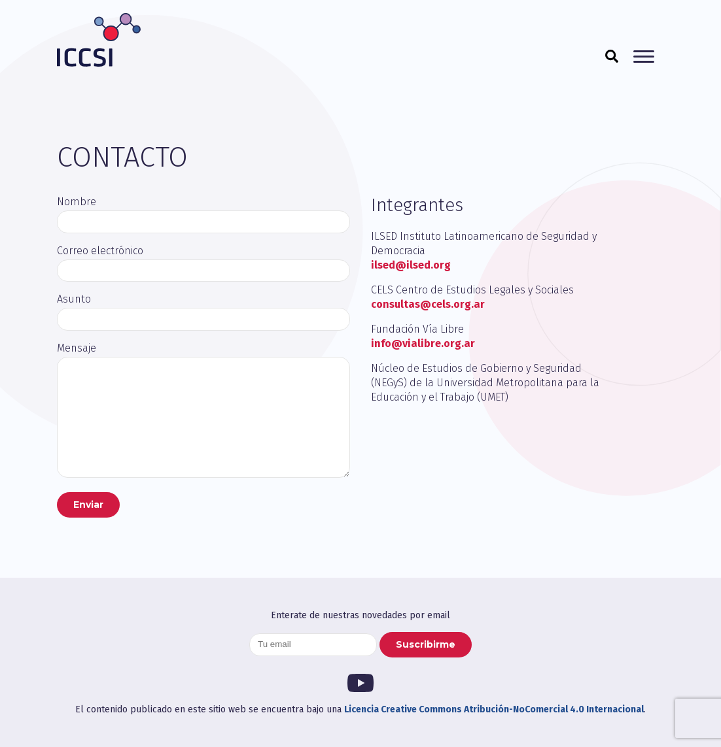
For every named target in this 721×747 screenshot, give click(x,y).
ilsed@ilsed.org (411, 265)
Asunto (74, 299)
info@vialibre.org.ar (423, 343)
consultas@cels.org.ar (428, 304)
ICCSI (99, 40)
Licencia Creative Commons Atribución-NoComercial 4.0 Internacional (494, 709)
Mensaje (76, 348)
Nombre (76, 201)
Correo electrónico (100, 250)
